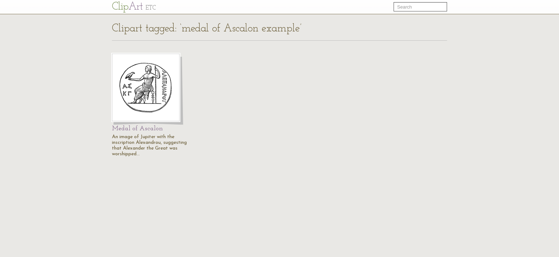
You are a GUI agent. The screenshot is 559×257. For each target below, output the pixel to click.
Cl (134, 6)
